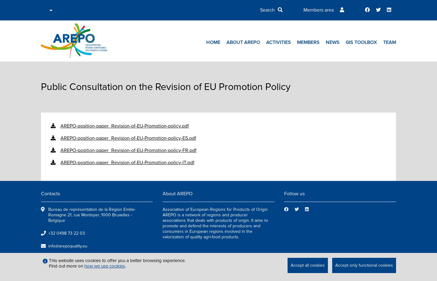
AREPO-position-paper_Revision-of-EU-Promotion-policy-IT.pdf (127, 163)
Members (308, 42)
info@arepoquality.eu (67, 246)
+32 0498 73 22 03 (66, 233)
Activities (278, 42)
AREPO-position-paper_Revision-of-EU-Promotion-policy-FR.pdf (128, 150)
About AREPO (243, 42)
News (333, 42)
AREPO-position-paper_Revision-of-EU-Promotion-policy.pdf (125, 126)
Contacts (50, 194)
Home (213, 42)
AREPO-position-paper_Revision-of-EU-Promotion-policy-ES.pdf (128, 138)
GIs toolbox (361, 42)
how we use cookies (104, 266)
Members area (318, 10)
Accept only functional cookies (364, 265)
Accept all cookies (308, 265)
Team (389, 42)
